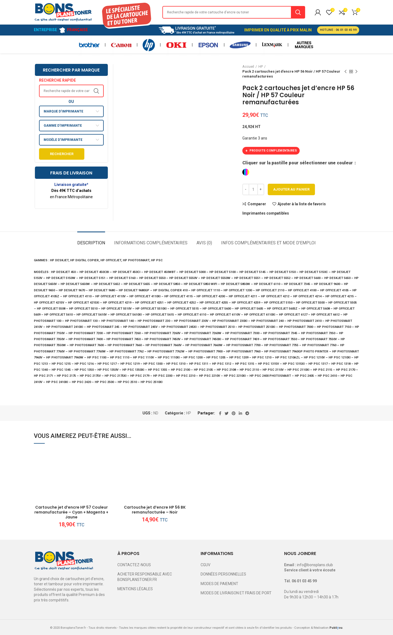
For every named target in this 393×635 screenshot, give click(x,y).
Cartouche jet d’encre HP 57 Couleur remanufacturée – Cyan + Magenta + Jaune (71, 512)
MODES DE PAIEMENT (219, 583)
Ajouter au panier (291, 189)
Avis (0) (204, 242)
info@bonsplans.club (315, 565)
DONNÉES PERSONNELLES (223, 574)
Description (91, 242)
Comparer (257, 204)
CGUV (205, 565)
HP (188, 413)
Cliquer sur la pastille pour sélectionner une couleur (298, 162)
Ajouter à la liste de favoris (302, 204)
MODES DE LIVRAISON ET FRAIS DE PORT (236, 593)
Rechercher (61, 154)
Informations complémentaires (150, 242)
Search (298, 12)
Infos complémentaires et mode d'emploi (268, 242)
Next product (356, 72)
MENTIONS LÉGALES (135, 589)
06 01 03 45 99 (304, 581)
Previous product (345, 72)
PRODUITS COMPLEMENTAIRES (271, 151)
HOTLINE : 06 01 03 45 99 (338, 30)
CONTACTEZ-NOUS (134, 565)
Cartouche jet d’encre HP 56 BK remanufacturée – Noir (155, 510)
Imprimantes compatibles (265, 213)
